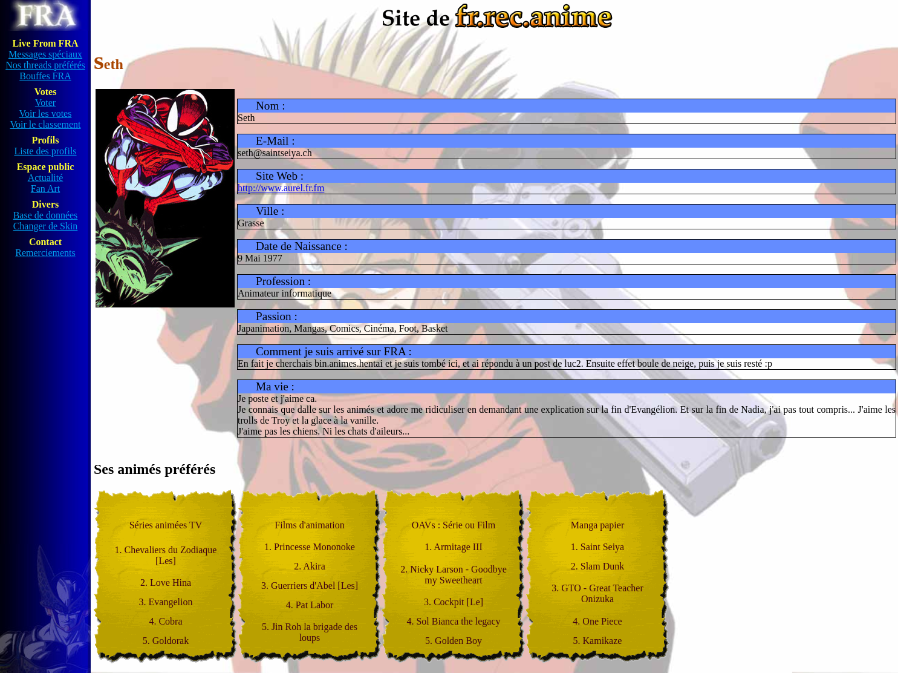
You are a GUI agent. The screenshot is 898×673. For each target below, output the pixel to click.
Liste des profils (45, 151)
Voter (45, 102)
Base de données (45, 215)
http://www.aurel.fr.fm (281, 188)
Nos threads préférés (45, 65)
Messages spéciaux (45, 54)
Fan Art (45, 188)
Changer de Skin (45, 226)
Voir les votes (45, 113)
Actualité (45, 177)
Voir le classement (45, 124)
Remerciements (45, 253)
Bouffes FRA (45, 76)
